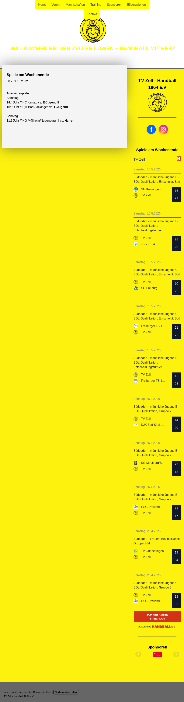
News (42, 4)
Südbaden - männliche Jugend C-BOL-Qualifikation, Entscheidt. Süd (157, 179)
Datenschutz (24, 692)
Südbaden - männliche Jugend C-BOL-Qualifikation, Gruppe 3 (156, 585)
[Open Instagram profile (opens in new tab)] (163, 129)
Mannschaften (75, 4)
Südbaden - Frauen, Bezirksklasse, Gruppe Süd (157, 541)
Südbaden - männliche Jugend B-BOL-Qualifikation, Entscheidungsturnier (156, 226)
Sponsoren (114, 4)
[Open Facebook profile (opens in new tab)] (151, 129)
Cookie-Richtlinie (42, 692)
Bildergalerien (136, 4)
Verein (55, 4)
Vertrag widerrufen (66, 692)
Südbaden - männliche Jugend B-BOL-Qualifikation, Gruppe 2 (156, 409)
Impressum (10, 692)
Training (95, 4)
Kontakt (92, 14)
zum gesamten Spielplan (157, 616)
